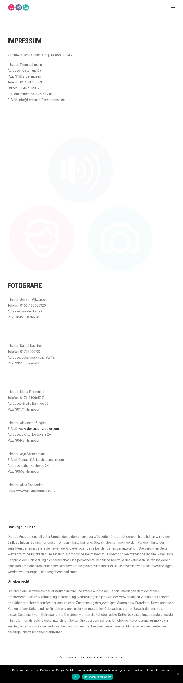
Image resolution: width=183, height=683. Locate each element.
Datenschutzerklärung (97, 676)
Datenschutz (99, 657)
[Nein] (178, 674)
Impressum (117, 657)
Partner (75, 657)
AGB (85, 657)
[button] (173, 7)
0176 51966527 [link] (32, 416)
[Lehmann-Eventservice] (11, 7)
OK (76, 676)
